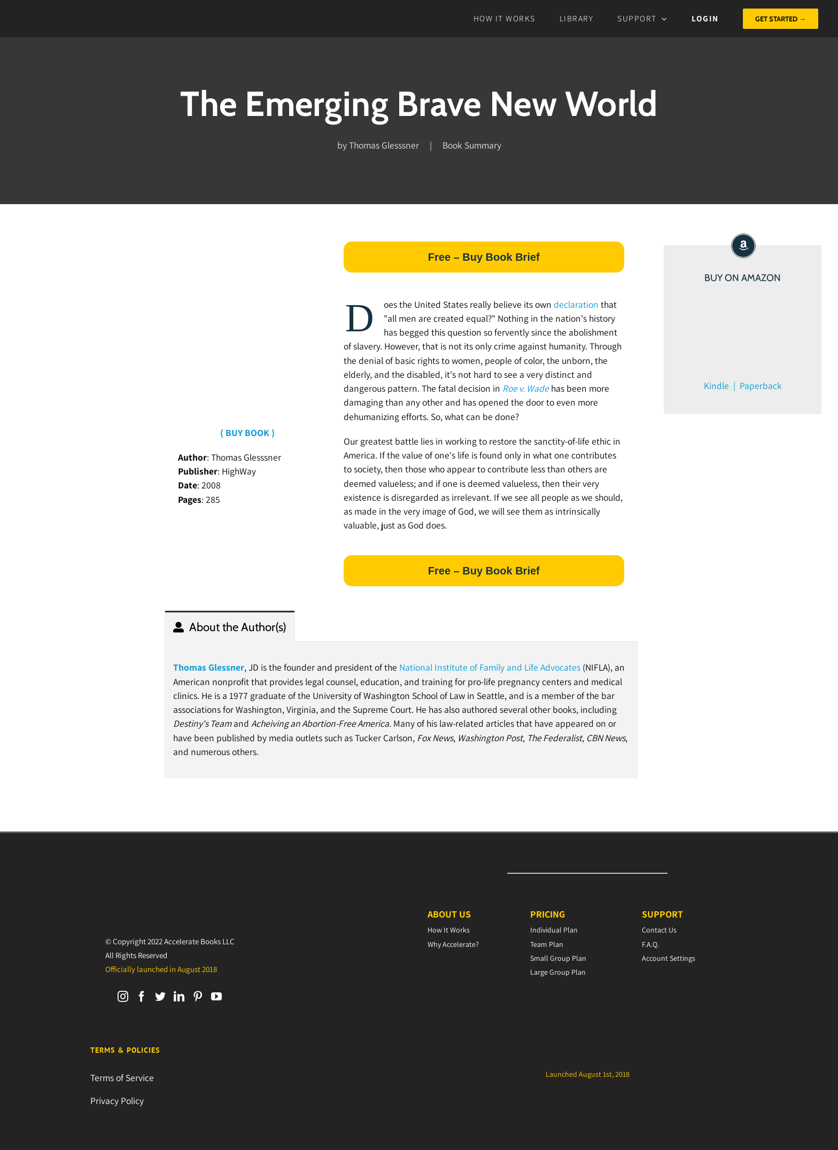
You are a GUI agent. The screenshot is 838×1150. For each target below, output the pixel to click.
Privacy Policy (117, 1100)
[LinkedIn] (179, 996)
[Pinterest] (197, 996)
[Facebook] (141, 996)
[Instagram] (123, 996)
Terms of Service (122, 1077)
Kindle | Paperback (743, 385)
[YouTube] (216, 996)
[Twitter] (160, 996)
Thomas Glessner (208, 667)
